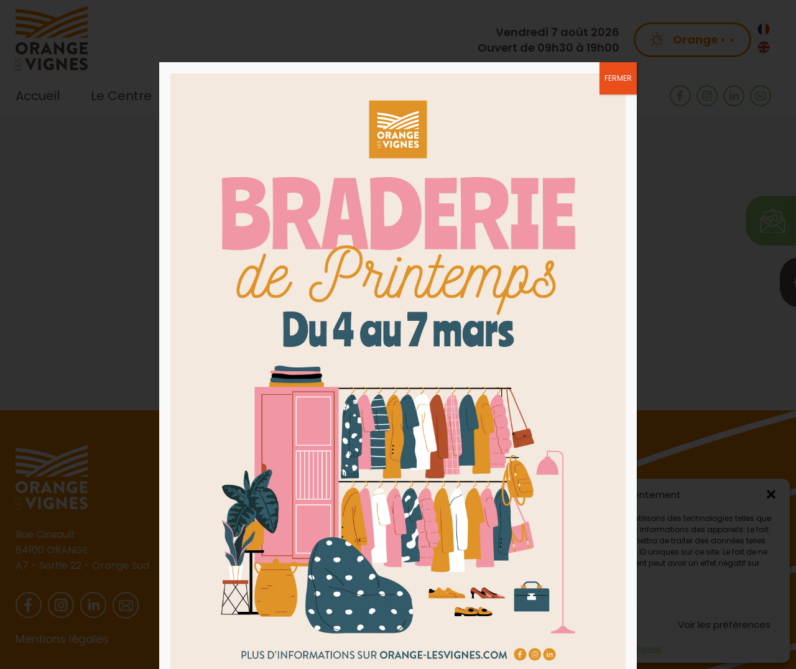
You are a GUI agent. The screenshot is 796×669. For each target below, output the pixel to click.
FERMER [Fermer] (618, 78)
